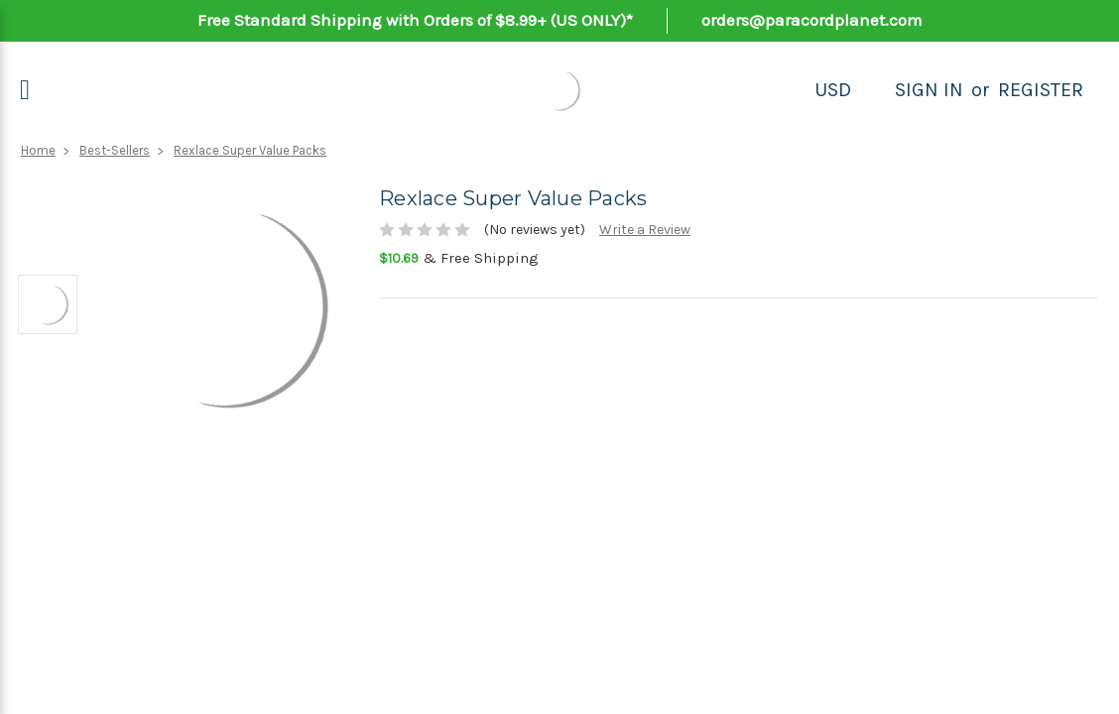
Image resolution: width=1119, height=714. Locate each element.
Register (1040, 89)
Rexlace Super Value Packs (250, 150)
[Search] (873, 90)
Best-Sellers (114, 150)
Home (38, 150)
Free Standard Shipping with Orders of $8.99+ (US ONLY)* (415, 20)
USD (832, 89)
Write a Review (644, 229)
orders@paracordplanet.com (812, 20)
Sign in (929, 89)
